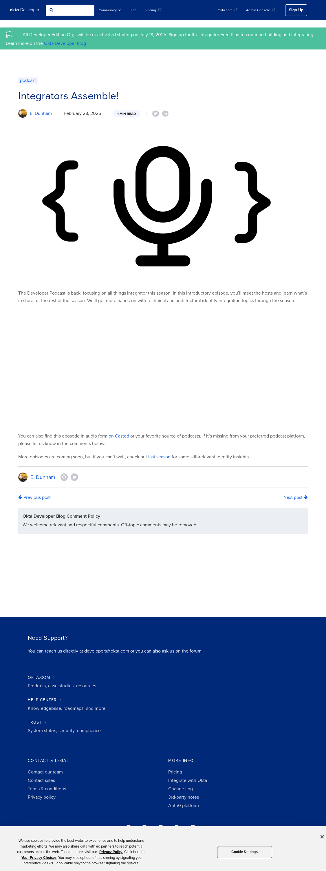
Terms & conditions (47, 789)
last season (159, 457)
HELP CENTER (42, 699)
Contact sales (41, 780)
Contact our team (45, 772)
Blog (133, 10)
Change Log (180, 789)
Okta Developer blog (65, 43)
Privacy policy (42, 797)
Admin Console (260, 10)
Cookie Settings (244, 852)
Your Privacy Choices (38, 857)
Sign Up (296, 10)
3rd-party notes (183, 797)
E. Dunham (41, 113)
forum (196, 651)
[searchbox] (70, 10)
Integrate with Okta (187, 780)
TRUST (35, 722)
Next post (295, 497)
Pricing (153, 10)
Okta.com (227, 10)
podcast (28, 80)
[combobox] (70, 10)
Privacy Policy (110, 852)
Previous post (34, 497)
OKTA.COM (39, 677)
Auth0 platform (183, 805)
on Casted (119, 436)
